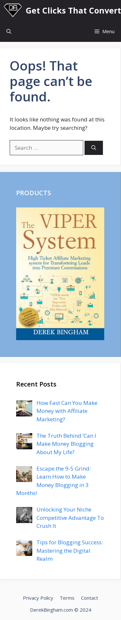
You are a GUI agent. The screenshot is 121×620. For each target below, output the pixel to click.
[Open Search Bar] (9, 31)
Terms (67, 598)
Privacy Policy (38, 598)
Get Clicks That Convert (73, 10)
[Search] (94, 148)
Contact (89, 598)
